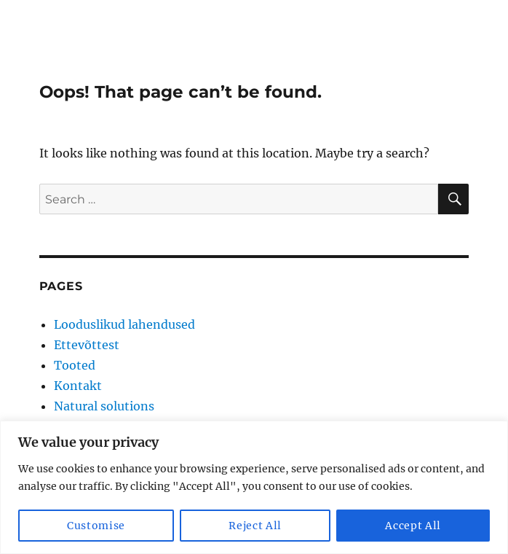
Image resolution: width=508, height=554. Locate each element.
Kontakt (78, 385)
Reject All (255, 525)
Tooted (74, 365)
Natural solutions (104, 406)
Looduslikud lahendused (124, 324)
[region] (254, 487)
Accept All (413, 525)
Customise (96, 525)
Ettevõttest (86, 345)
